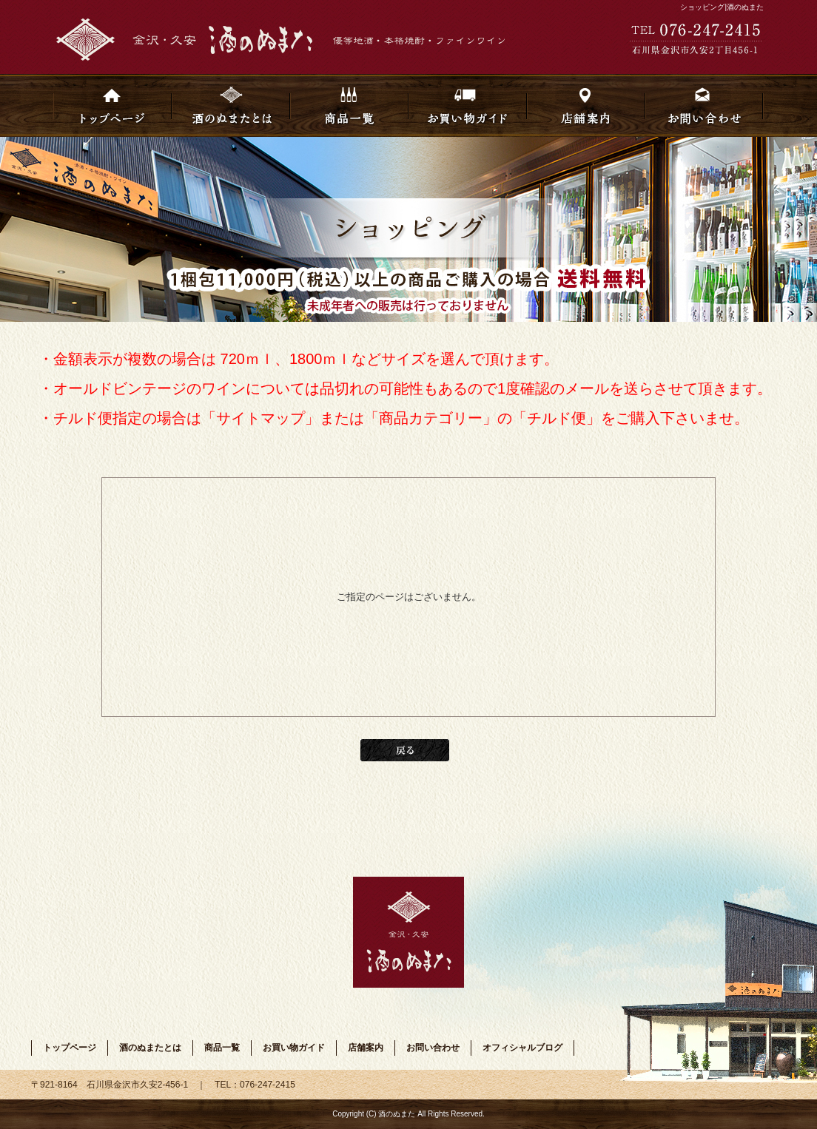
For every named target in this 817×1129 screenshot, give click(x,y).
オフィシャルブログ (522, 1047)
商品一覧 (349, 105)
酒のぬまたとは (231, 105)
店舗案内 (586, 105)
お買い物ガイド (467, 105)
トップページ (112, 105)
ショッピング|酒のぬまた (722, 7)
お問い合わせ (704, 105)
